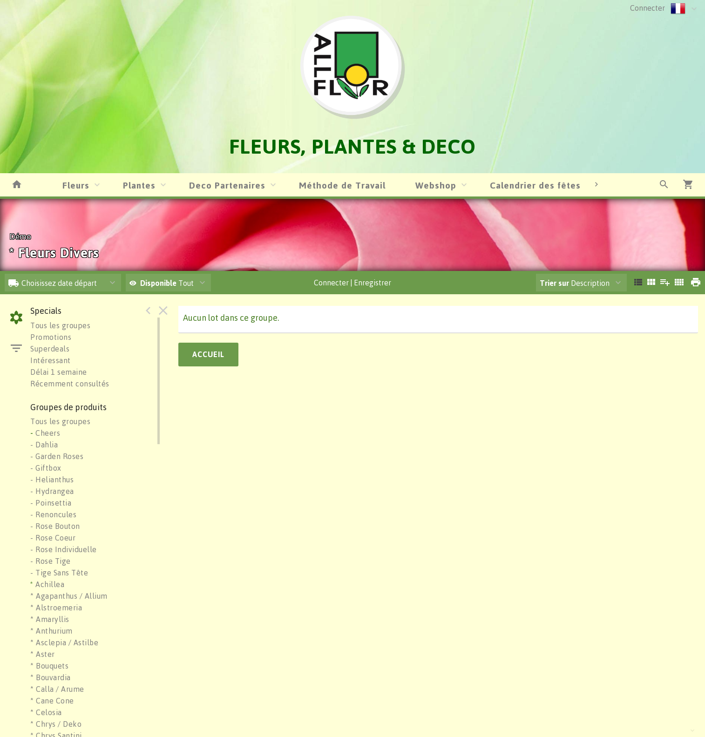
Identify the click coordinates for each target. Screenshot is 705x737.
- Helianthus (52, 479)
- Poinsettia (50, 502)
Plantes (139, 185)
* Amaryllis (49, 619)
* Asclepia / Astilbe (64, 642)
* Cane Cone (52, 700)
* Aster (42, 654)
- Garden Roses (56, 456)
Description (575, 283)
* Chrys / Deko (55, 724)
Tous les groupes (60, 325)
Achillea (47, 584)
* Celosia (46, 712)
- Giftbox (45, 468)
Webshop (435, 185)
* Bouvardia (50, 677)
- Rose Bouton (55, 526)
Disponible (159, 283)
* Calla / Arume (57, 689)
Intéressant (50, 360)
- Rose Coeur (52, 537)
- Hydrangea (52, 491)
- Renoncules (53, 514)
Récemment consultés (69, 383)
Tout (161, 283)
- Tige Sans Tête (59, 572)
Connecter (647, 8)
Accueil (208, 354)
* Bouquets (49, 665)
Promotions (50, 337)
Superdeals (49, 348)
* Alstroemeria (56, 607)
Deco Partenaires (227, 185)
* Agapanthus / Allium (69, 596)
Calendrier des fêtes (535, 185)
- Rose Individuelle (63, 549)
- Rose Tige (50, 561)
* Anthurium (51, 631)
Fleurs (75, 185)
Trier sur (554, 283)
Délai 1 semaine (58, 372)
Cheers (45, 433)
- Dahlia (44, 444)
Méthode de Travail (342, 185)
